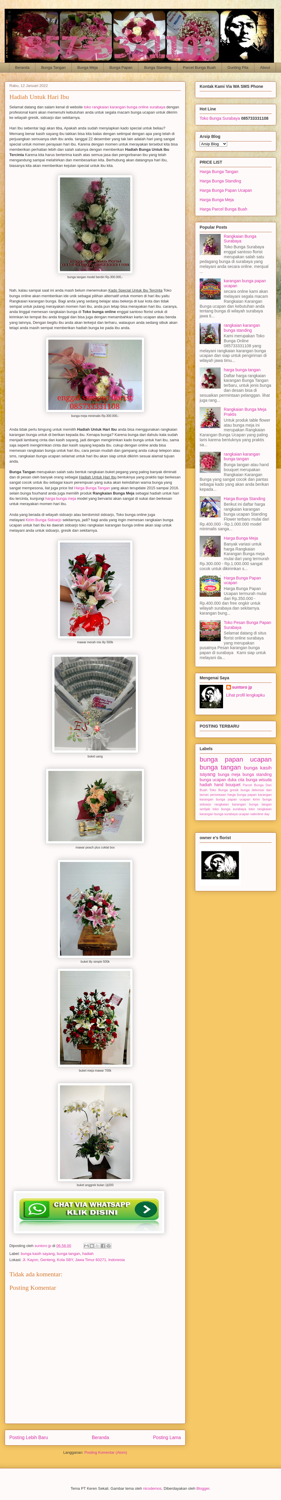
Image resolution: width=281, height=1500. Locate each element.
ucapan (244, 814)
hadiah (88, 1253)
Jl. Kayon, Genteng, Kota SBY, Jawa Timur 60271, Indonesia (74, 1260)
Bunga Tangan (53, 67)
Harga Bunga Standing (220, 181)
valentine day (260, 814)
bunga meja (229, 774)
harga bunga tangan (242, 369)
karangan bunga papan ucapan (225, 799)
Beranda (22, 67)
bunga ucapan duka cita (222, 779)
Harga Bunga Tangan (92, 488)
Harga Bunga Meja (217, 199)
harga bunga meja (60, 498)
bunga (245, 790)
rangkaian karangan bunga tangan (242, 456)
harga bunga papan (242, 794)
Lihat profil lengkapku (245, 695)
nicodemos (152, 1488)
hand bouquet (227, 784)
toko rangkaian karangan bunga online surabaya (124, 107)
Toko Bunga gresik (224, 790)
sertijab (205, 809)
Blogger (202, 1488)
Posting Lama (167, 1437)
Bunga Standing (157, 67)
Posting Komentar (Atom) (105, 1452)
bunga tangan (68, 1253)
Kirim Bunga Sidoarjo (43, 520)
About (265, 67)
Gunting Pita (238, 67)
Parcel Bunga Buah (199, 67)
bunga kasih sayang (38, 1253)
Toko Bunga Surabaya (220, 118)
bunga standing (257, 774)
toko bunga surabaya (229, 809)
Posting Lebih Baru (28, 1437)
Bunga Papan (121, 67)
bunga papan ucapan (236, 759)
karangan (265, 794)
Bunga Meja (87, 67)
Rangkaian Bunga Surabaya (240, 239)
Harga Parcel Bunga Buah (223, 209)
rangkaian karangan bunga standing (242, 328)
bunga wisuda (259, 779)
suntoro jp (242, 687)
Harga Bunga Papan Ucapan (226, 190)
